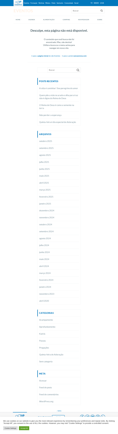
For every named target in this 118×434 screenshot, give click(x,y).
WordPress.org (46, 401)
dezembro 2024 (46, 210)
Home (18, 19)
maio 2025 (44, 176)
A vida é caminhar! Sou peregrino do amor (58, 88)
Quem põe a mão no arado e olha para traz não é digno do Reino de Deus (58, 96)
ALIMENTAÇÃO (49, 19)
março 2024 (45, 273)
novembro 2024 (46, 217)
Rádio (96, 3)
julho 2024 (44, 245)
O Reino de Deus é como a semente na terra (56, 106)
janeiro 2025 (45, 203)
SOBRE (99, 19)
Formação (33, 3)
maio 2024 (44, 259)
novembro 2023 (46, 294)
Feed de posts (45, 387)
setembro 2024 (46, 231)
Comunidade (69, 3)
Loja (102, 3)
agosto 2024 (45, 238)
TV (92, 3)
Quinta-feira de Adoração (51, 354)
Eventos (26, 3)
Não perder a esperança (50, 115)
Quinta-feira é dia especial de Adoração (57, 122)
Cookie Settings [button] (10, 428)
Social (76, 3)
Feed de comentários (49, 394)
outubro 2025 (45, 141)
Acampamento (46, 320)
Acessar (43, 380)
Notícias (41, 3)
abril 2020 (44, 301)
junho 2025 (44, 169)
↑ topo (59, 411)
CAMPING (66, 19)
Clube (53, 3)
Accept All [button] (24, 428)
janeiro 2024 (45, 287)
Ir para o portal (74, 56)
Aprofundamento (47, 327)
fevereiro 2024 (46, 280)
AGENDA (31, 19)
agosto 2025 (45, 155)
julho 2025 (44, 162)
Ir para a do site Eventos (45, 56)
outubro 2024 (45, 224)
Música (47, 3)
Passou (42, 340)
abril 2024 (44, 266)
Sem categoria (45, 361)
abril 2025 (44, 183)
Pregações (44, 347)
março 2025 (45, 189)
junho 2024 (44, 252)
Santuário (60, 3)
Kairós (42, 334)
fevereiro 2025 (46, 196)
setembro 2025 (46, 148)
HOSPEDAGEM (83, 19)
